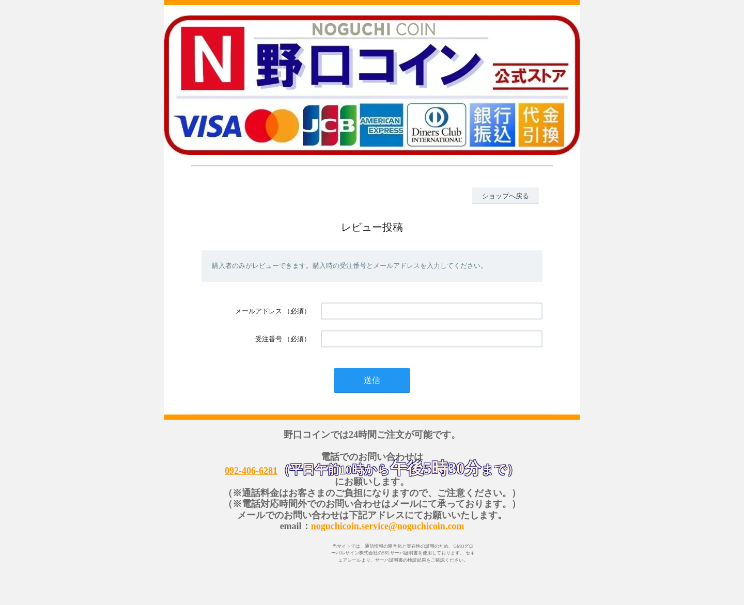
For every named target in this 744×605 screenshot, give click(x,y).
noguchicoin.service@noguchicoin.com (387, 526)
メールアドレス (258, 311)
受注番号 (268, 339)
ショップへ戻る (505, 196)
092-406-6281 (251, 471)
